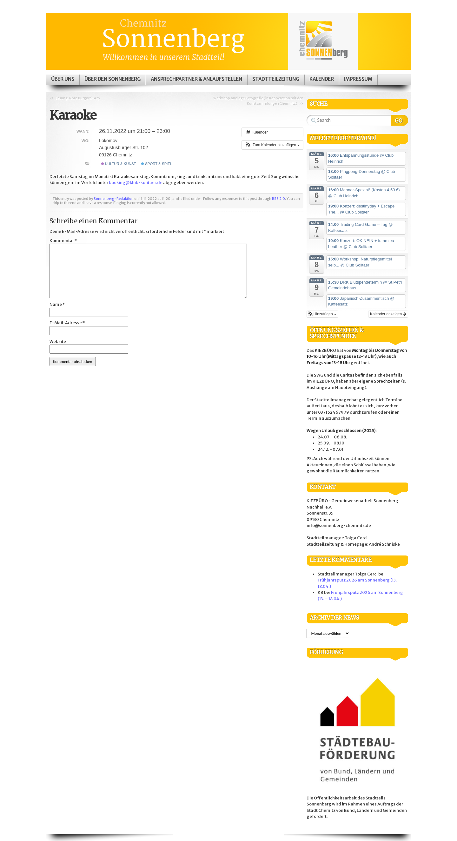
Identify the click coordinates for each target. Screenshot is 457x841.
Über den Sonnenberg (112, 79)
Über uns (62, 79)
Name (57, 304)
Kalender (321, 79)
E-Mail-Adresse (67, 322)
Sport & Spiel (156, 164)
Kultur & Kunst (118, 164)
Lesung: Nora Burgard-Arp (78, 98)
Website (58, 341)
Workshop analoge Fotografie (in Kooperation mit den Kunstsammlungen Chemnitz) (258, 101)
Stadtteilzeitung (275, 79)
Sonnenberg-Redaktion (114, 198)
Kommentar (63, 240)
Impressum (358, 79)
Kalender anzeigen (388, 314)
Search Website (399, 120)
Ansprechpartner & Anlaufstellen (196, 79)
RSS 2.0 (278, 198)
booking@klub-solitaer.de (135, 182)
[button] (272, 145)
